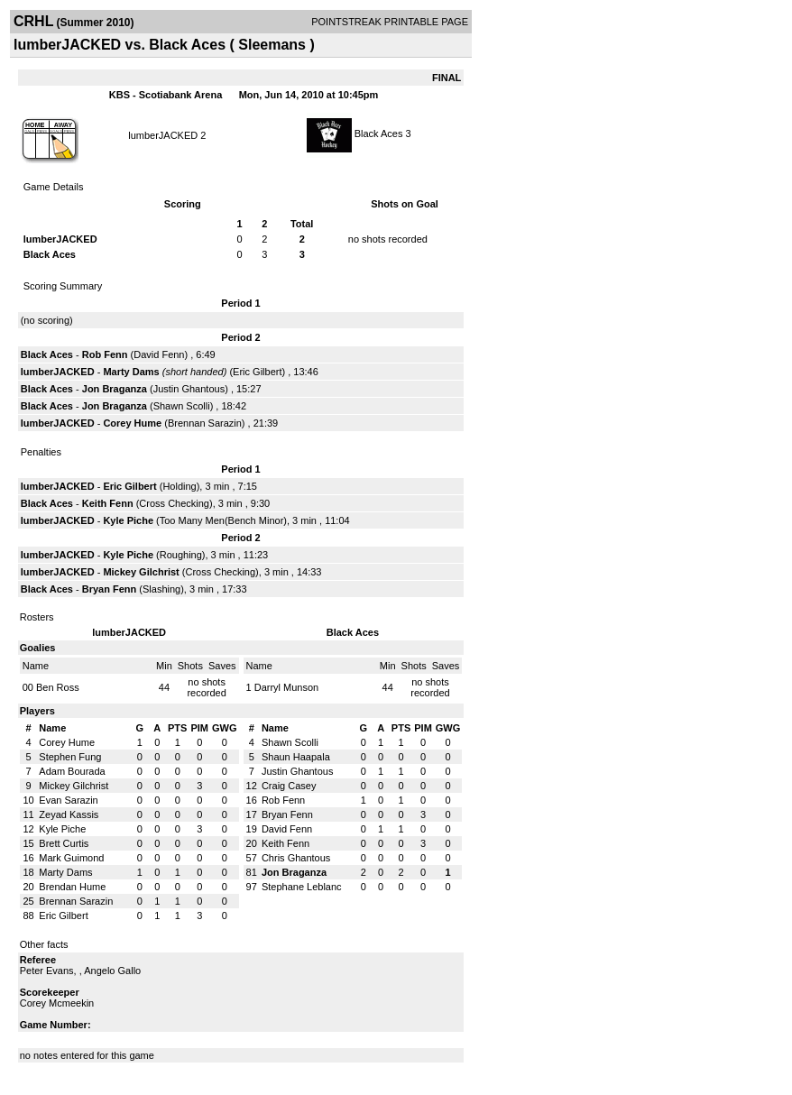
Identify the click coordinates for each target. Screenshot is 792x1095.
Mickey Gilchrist (141, 571)
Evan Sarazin (68, 800)
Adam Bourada (72, 771)
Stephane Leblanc (302, 886)
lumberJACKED (163, 135)
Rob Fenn (105, 354)
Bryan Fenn (109, 589)
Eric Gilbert (257, 371)
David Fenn (159, 354)
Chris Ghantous (296, 857)
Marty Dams (131, 371)
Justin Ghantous (189, 388)
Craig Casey (289, 785)
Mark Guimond (71, 857)
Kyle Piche (128, 520)
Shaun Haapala (296, 756)
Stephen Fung (70, 756)
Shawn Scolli (181, 405)
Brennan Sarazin (205, 423)
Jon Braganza (114, 388)
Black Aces (379, 133)
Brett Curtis (63, 843)
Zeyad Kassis (68, 814)
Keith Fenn (108, 503)
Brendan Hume (72, 886)
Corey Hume (132, 423)
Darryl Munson (286, 687)
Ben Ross (57, 687)
